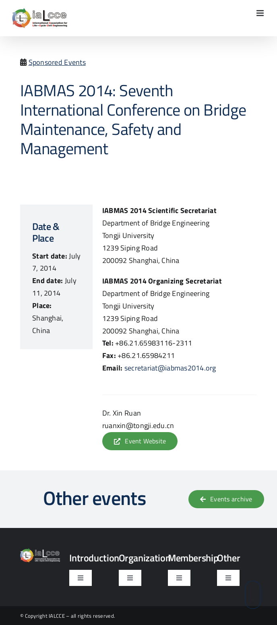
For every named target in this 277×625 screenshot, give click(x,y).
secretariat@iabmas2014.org (170, 367)
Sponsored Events (57, 62)
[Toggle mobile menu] (260, 13)
